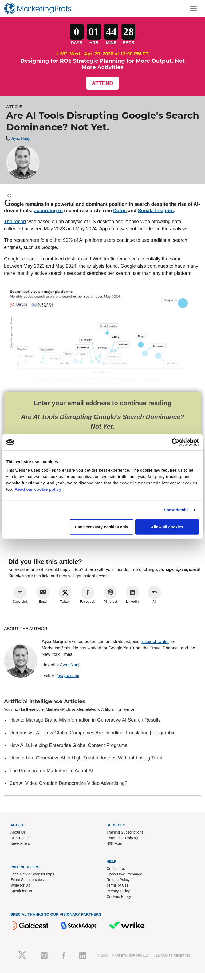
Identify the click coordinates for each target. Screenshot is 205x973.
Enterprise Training (122, 838)
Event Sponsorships (27, 880)
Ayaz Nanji (20, 138)
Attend (102, 83)
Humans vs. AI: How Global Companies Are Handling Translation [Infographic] (93, 732)
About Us (18, 832)
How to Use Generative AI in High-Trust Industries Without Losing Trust (85, 758)
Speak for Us (21, 891)
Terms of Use (117, 885)
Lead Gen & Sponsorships (32, 874)
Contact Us (116, 868)
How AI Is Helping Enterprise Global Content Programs (68, 745)
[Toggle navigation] (193, 8)
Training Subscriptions (125, 832)
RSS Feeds (20, 838)
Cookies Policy (119, 896)
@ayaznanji (68, 675)
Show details (176, 510)
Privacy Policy (118, 891)
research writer (155, 641)
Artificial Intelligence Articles (44, 701)
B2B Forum (116, 843)
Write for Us (20, 885)
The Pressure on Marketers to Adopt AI (51, 770)
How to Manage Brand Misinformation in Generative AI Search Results (85, 720)
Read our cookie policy (38, 489)
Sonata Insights (156, 210)
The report (15, 221)
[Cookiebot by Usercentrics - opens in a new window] (175, 442)
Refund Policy (118, 880)
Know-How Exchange (124, 874)
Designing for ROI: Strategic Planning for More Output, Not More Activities (102, 64)
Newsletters (20, 843)
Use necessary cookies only (101, 526)
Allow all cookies (167, 526)
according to (48, 210)
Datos (120, 210)
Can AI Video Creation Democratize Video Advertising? (68, 783)
